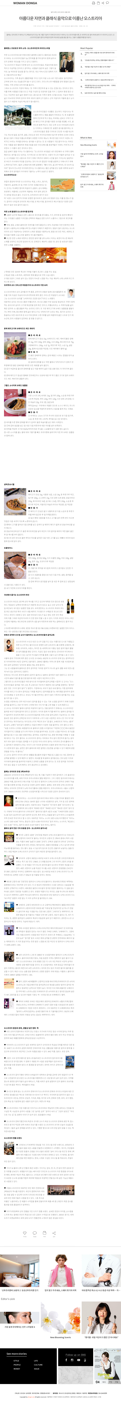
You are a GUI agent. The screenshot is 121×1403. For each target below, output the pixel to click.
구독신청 (17, 1393)
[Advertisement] (19, 459)
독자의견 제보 (35, 1393)
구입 (116, 1382)
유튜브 (78, 1360)
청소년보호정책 (102, 1393)
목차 (104, 1382)
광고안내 (22, 1393)
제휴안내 (78, 1393)
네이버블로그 (85, 1360)
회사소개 (61, 1393)
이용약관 (84, 1393)
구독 (110, 1382)
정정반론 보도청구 (45, 1393)
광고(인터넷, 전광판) (69, 1393)
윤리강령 (28, 1393)
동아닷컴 (55, 1393)
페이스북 (66, 1360)
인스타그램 (72, 1360)
